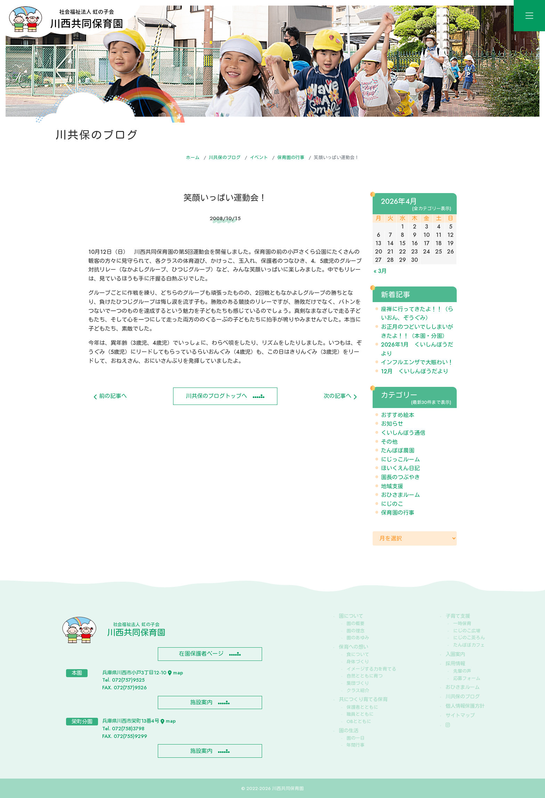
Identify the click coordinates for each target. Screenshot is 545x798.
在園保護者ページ (201, 654)
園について (351, 616)
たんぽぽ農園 (397, 451)
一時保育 (462, 623)
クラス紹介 (358, 690)
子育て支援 (458, 616)
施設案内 (201, 702)
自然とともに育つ (365, 676)
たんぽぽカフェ (469, 645)
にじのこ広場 (466, 630)
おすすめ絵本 (397, 415)
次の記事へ (340, 396)
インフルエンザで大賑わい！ (417, 362)
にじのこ (392, 504)
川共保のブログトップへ (216, 396)
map (175, 672)
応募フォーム (466, 678)
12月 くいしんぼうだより (414, 371)
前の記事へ (110, 396)
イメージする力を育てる (371, 669)
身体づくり (358, 661)
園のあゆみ (358, 637)
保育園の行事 (290, 157)
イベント (259, 157)
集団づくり (358, 683)
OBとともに (359, 721)
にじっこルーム (400, 460)
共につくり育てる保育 (363, 699)
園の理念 (356, 630)
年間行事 (356, 745)
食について (358, 654)
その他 (389, 442)
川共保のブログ (225, 157)
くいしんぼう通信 (403, 433)
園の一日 (356, 738)
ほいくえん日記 (400, 468)
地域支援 (392, 486)
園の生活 (348, 730)
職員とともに (360, 714)
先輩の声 (462, 671)
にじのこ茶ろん (469, 637)
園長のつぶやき (400, 477)
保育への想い (353, 646)
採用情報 (455, 663)
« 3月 (380, 271)
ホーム (193, 157)
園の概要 (356, 623)
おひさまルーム (400, 495)
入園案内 (455, 654)
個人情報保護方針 (465, 706)
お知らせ (392, 424)
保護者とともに (362, 707)
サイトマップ (460, 715)
